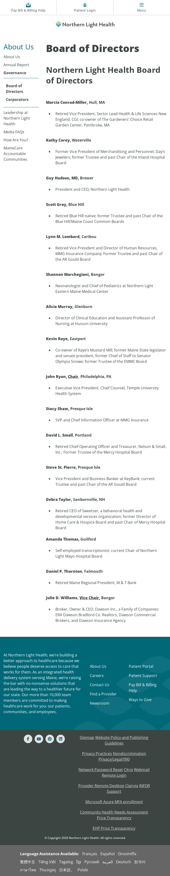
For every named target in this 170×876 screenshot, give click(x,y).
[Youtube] (39, 739)
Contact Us (99, 684)
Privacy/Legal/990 (114, 759)
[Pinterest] (50, 739)
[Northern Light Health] (85, 23)
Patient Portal (141, 666)
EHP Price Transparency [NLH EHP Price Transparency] (114, 828)
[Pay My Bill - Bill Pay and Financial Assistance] (28, 7)
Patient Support (143, 675)
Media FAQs (14, 131)
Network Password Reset (101, 769)
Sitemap (87, 737)
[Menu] (141, 7)
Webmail (141, 769)
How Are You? (16, 140)
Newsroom (99, 703)
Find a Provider (103, 694)
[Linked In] (60, 739)
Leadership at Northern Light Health (17, 118)
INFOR (144, 785)
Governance (15, 72)
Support (114, 791)
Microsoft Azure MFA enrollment (114, 801)
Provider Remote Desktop (101, 785)
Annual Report (16, 64)
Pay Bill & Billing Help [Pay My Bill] (143, 687)
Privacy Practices (97, 753)
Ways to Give (140, 699)
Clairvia (131, 785)
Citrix (128, 769)
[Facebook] (28, 739)
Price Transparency (114, 817)
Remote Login (114, 775)
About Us (12, 56)
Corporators (17, 99)
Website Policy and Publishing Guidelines (121, 740)
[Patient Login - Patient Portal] (85, 7)
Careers (97, 675)
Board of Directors (14, 88)
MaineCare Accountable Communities (15, 153)
